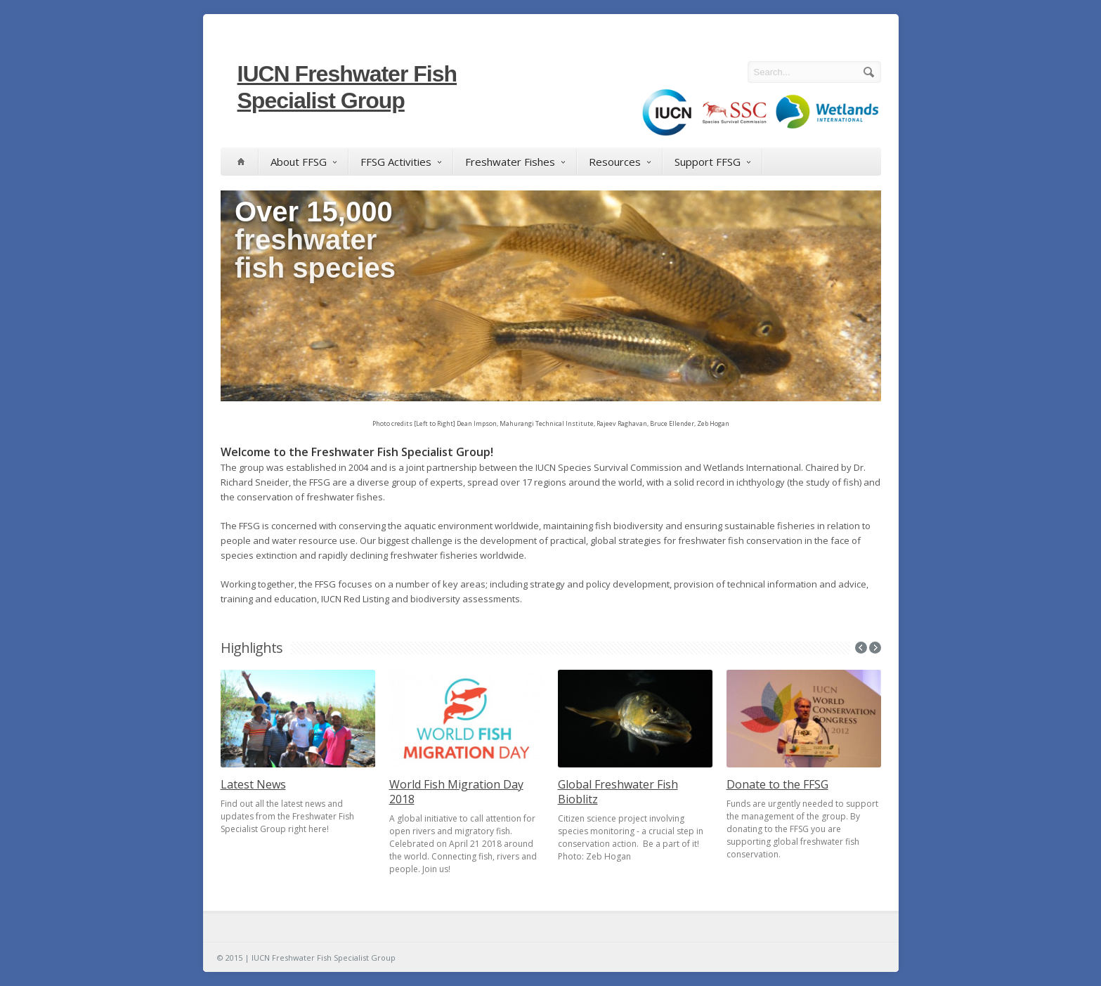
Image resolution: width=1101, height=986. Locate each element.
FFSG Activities (400, 162)
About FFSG (304, 162)
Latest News (253, 784)
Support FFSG (712, 162)
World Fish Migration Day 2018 (456, 792)
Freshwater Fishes (515, 162)
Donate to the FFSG (777, 784)
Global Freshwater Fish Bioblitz (618, 792)
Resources (620, 162)
